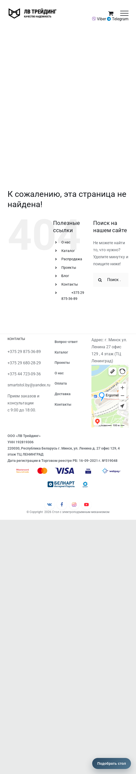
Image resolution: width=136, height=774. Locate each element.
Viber (99, 19)
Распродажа (71, 259)
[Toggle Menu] (124, 13)
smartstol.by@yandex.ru (29, 385)
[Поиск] (100, 280)
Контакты (69, 284)
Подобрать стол (111, 763)
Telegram (117, 19)
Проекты (68, 268)
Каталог (68, 251)
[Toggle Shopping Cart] (110, 13)
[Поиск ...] (110, 280)
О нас (65, 242)
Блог (65, 276)
